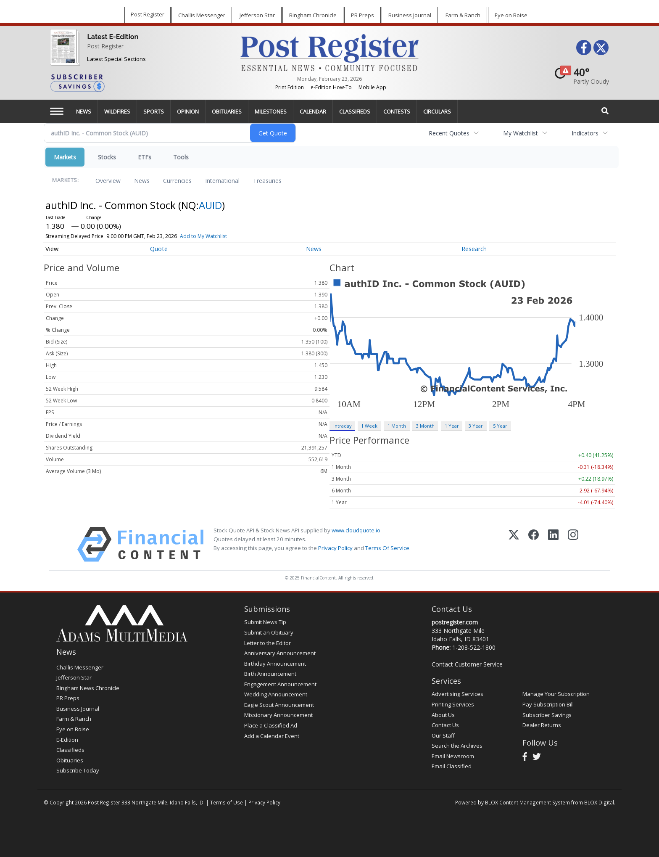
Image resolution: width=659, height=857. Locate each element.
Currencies (177, 181)
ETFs (144, 157)
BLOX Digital (599, 802)
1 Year (452, 426)
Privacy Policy (335, 548)
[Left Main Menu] (57, 111)
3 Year (476, 426)
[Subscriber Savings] (139, 82)
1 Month (396, 426)
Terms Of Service (387, 548)
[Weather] (579, 76)
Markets (65, 157)
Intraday (342, 426)
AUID (210, 205)
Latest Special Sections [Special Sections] (116, 59)
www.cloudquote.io (356, 530)
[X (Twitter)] (513, 544)
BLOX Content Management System (527, 802)
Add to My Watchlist (203, 236)
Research (474, 249)
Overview (108, 181)
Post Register (105, 46)
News (142, 181)
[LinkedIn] (553, 544)
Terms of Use (226, 802)
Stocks (107, 157)
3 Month (425, 426)
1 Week (369, 426)
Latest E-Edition (112, 37)
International (222, 181)
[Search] (605, 111)
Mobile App (372, 87)
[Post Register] (63, 52)
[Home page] (329, 52)
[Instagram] (573, 544)
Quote (159, 249)
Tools (181, 157)
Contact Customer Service (467, 664)
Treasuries (267, 181)
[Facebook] (533, 544)
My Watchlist (520, 133)
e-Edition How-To (331, 87)
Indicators (585, 133)
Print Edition (289, 87)
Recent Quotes (449, 133)
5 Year (500, 426)
